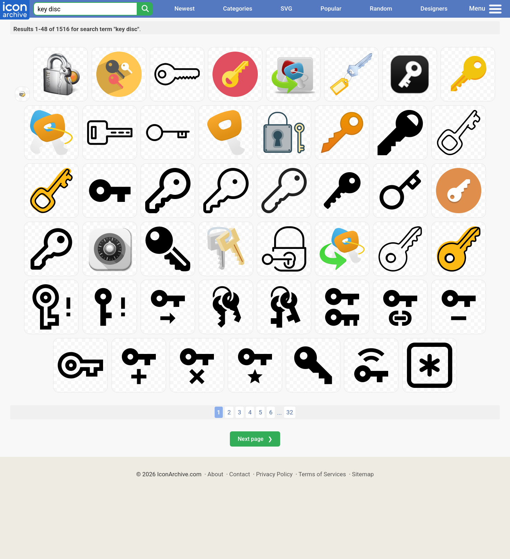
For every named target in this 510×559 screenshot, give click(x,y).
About (215, 474)
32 (290, 412)
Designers (433, 8)
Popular (331, 8)
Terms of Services (322, 474)
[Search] (145, 9)
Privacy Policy (274, 474)
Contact (239, 474)
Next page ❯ (255, 439)
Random (381, 8)
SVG (286, 8)
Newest (184, 8)
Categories (238, 8)
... (279, 412)
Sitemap (363, 474)
